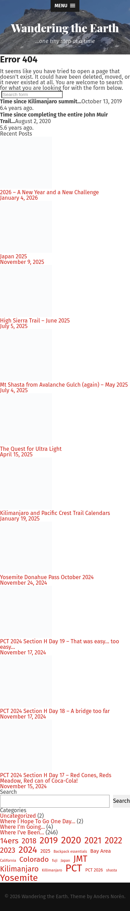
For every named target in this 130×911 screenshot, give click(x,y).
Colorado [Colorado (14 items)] (34, 859)
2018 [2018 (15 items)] (29, 841)
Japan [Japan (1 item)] (65, 861)
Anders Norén (109, 897)
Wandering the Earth (65, 27)
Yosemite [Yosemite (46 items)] (19, 878)
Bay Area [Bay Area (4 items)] (100, 851)
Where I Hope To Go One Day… (37, 821)
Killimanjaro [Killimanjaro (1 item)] (52, 871)
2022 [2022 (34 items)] (113, 840)
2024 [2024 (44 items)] (27, 849)
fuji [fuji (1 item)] (55, 861)
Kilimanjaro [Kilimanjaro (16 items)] (19, 869)
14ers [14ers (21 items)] (9, 841)
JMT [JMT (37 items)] (80, 858)
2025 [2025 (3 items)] (45, 851)
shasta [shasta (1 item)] (111, 871)
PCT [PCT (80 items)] (73, 868)
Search (8, 792)
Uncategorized (18, 816)
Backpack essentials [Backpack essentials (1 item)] (70, 852)
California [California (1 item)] (8, 861)
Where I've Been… (22, 832)
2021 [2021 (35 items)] (93, 840)
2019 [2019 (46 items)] (49, 840)
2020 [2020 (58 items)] (71, 840)
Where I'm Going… (22, 827)
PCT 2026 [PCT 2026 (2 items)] (94, 870)
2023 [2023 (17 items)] (7, 850)
